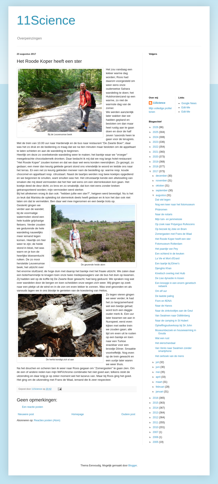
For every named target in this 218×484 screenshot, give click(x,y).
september (162, 190)
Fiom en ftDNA (163, 300)
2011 (156, 422)
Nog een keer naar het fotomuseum (175, 204)
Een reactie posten (32, 406)
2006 (156, 437)
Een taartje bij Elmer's (167, 263)
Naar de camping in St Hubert (171, 320)
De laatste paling (164, 296)
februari (160, 386)
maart (159, 381)
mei (158, 372)
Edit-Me (186, 107)
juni (158, 367)
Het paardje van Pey (166, 248)
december (162, 175)
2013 (156, 412)
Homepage (77, 414)
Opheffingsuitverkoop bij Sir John (173, 325)
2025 (156, 132)
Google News (189, 103)
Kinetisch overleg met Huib (170, 273)
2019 (156, 161)
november (162, 180)
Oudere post (128, 414)
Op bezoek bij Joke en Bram (171, 229)
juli (158, 362)
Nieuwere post (26, 414)
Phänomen (161, 209)
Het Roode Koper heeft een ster (173, 238)
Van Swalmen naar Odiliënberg (172, 315)
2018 (156, 166)
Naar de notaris (163, 214)
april (158, 376)
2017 (156, 171)
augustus (161, 195)
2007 (156, 432)
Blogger (132, 465)
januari (160, 391)
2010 (156, 427)
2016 (156, 397)
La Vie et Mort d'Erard (167, 258)
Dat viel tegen (162, 199)
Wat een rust (162, 338)
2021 (156, 151)
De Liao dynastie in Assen (169, 278)
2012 (156, 417)
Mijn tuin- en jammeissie (168, 219)
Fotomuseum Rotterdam (168, 243)
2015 (156, 402)
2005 (156, 442)
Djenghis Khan (163, 268)
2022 (156, 146)
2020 (156, 156)
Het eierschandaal (165, 343)
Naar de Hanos (163, 305)
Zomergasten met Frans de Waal (173, 233)
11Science (46, 20)
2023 (156, 141)
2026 (156, 127)
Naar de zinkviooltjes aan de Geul (174, 310)
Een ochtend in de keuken (169, 253)
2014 (156, 407)
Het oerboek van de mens (169, 356)
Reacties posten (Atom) (47, 420)
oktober (160, 185)
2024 (156, 137)
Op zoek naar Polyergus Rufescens (175, 224)
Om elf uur (161, 291)
